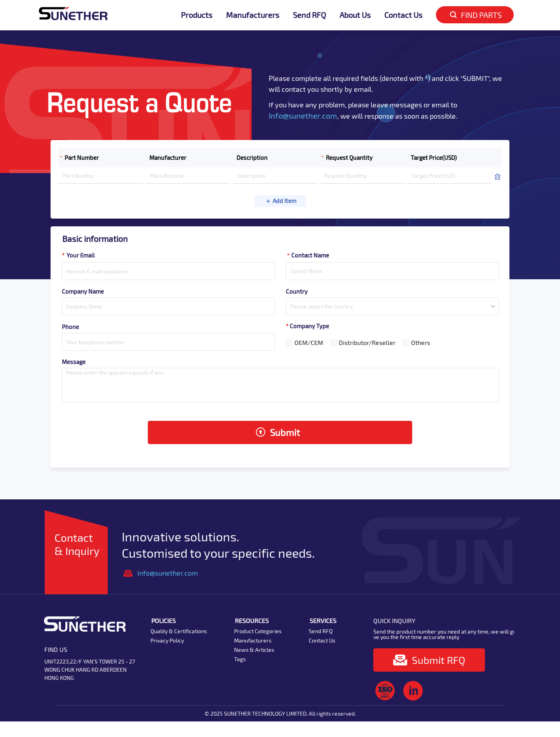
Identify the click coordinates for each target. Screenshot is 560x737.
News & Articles (254, 649)
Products (196, 14)
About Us (355, 14)
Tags (240, 659)
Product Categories (258, 631)
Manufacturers (252, 14)
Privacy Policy (167, 640)
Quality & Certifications (178, 631)
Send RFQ (309, 14)
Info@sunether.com (303, 115)
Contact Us (403, 14)
